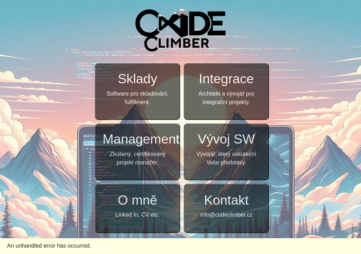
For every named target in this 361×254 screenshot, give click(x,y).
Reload (102, 246)
